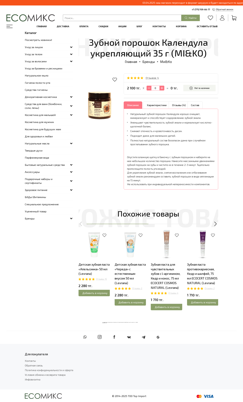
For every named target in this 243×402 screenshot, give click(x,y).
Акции (122, 26)
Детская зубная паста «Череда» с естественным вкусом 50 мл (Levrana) (130, 274)
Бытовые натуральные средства (45, 164)
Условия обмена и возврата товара (45, 374)
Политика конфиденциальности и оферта (49, 370)
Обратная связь (34, 365)
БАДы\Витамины (35, 197)
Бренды (148, 62)
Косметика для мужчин (39, 121)
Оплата (83, 26)
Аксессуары (32, 171)
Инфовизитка (32, 379)
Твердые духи (33, 150)
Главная (42, 26)
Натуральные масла (37, 143)
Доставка (63, 26)
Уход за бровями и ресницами (43, 68)
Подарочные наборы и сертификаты (38, 180)
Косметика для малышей (40, 114)
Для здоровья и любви (39, 136)
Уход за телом (33, 54)
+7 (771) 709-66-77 (201, 9)
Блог (139, 26)
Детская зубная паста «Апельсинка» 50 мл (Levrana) (94, 269)
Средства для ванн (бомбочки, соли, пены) (43, 105)
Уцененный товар (35, 211)
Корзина (181, 26)
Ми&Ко (166, 62)
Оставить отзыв (207, 26)
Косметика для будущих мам (43, 129)
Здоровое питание (36, 189)
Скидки (103, 26)
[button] (81, 224)
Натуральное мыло (36, 75)
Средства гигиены (36, 89)
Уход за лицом (34, 47)
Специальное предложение (42, 204)
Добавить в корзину (95, 292)
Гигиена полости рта (37, 82)
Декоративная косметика (41, 96)
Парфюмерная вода (37, 157)
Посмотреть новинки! (38, 39)
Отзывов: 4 (152, 77)
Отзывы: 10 (101, 279)
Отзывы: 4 (173, 293)
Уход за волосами (36, 61)
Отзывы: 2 (137, 288)
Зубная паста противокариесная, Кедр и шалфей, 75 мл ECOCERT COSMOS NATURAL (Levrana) (202, 274)
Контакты (159, 26)
